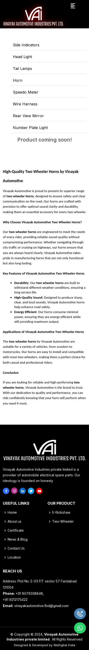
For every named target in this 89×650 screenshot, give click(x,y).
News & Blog (18, 539)
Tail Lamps (22, 68)
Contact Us (16, 548)
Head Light (22, 56)
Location (14, 557)
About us (14, 521)
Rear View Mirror (28, 115)
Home (12, 512)
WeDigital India (64, 645)
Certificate (16, 530)
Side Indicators (26, 45)
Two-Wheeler (63, 521)
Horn (17, 80)
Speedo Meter (25, 92)
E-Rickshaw (61, 512)
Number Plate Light (30, 127)
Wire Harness (25, 104)
